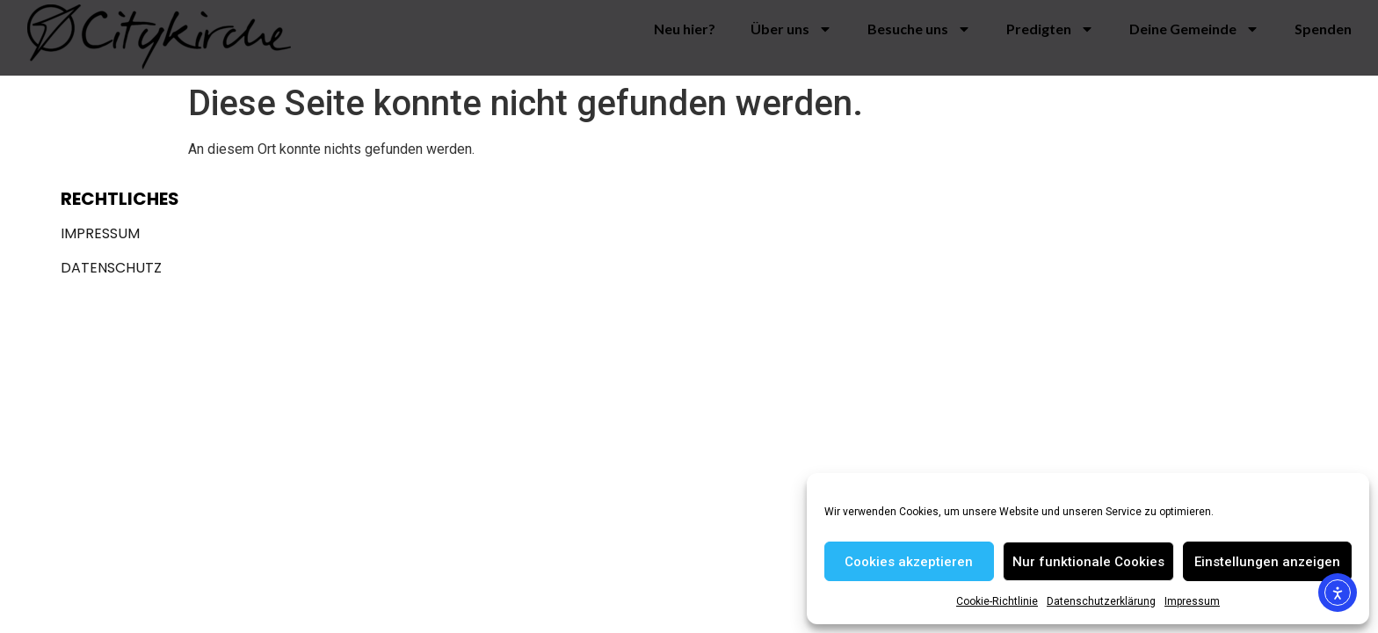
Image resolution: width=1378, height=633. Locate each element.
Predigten (1050, 29)
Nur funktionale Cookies (1088, 562)
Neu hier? (684, 28)
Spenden (1323, 28)
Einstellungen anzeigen (1267, 562)
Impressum (1192, 601)
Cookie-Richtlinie (997, 601)
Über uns (791, 29)
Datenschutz (111, 268)
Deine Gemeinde (1194, 29)
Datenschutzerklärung (1101, 601)
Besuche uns (919, 29)
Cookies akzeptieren (909, 562)
